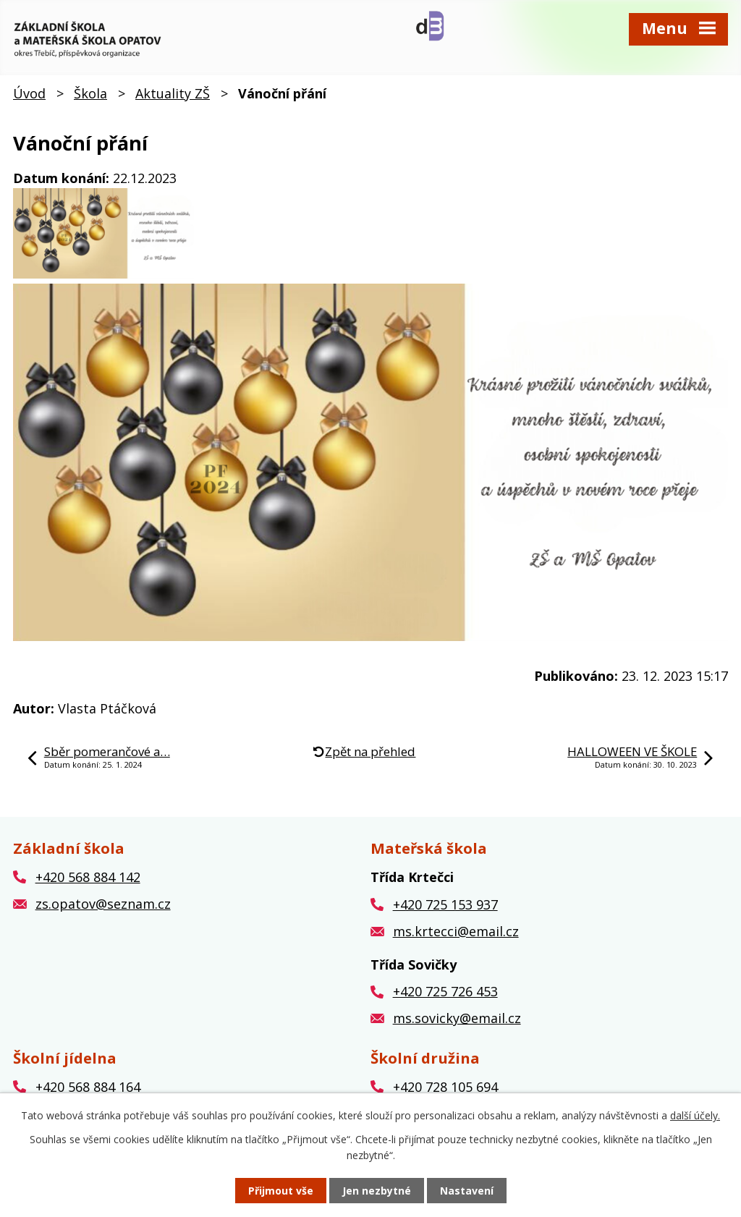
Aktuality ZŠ (172, 93)
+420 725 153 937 (445, 904)
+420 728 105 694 (445, 1086)
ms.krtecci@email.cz (456, 931)
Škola (90, 93)
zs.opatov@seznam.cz (103, 903)
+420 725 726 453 (445, 991)
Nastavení (467, 1190)
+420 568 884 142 (87, 877)
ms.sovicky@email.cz (457, 1018)
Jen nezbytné (376, 1190)
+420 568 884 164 (87, 1086)
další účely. (695, 1115)
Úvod (29, 93)
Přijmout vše (280, 1190)
